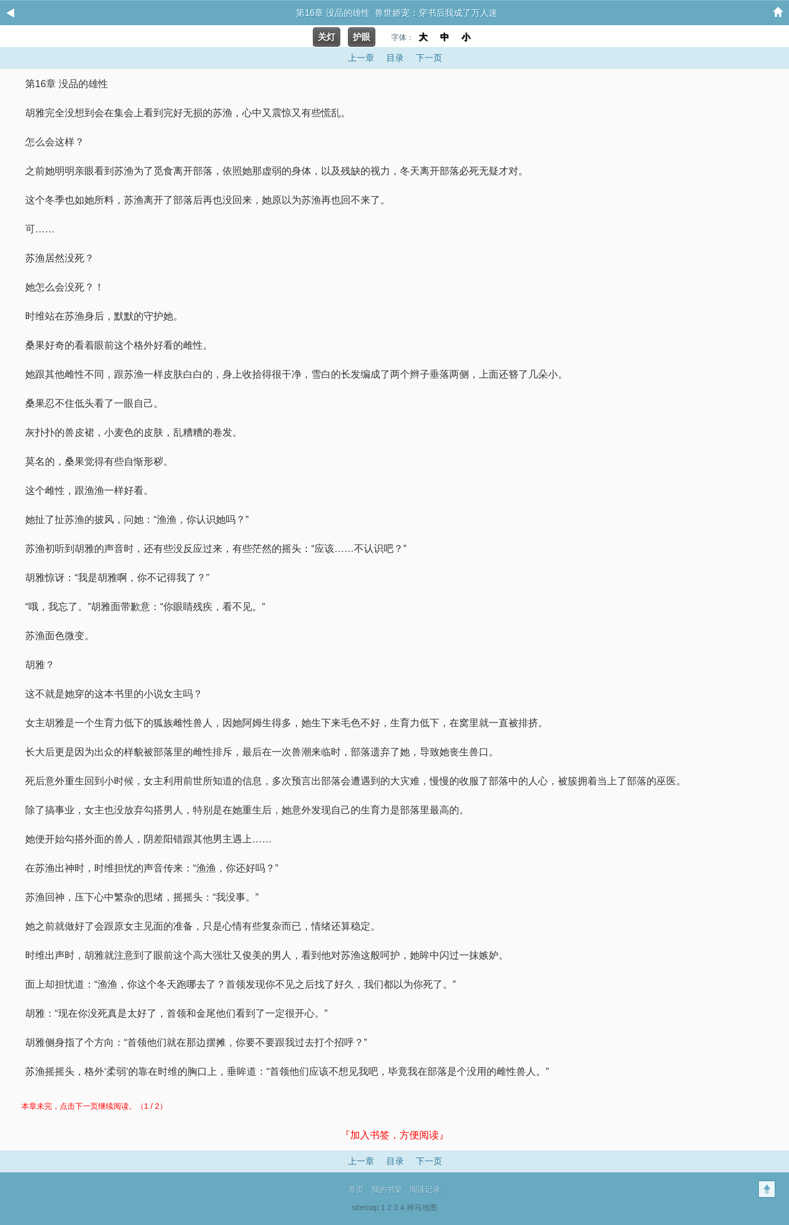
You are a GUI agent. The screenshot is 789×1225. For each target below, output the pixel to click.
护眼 (361, 37)
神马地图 (422, 1207)
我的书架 (386, 1189)
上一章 (361, 57)
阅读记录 (425, 1189)
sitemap (365, 1207)
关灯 (326, 37)
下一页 (429, 57)
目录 (395, 57)
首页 (356, 1189)
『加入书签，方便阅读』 (394, 1135)
